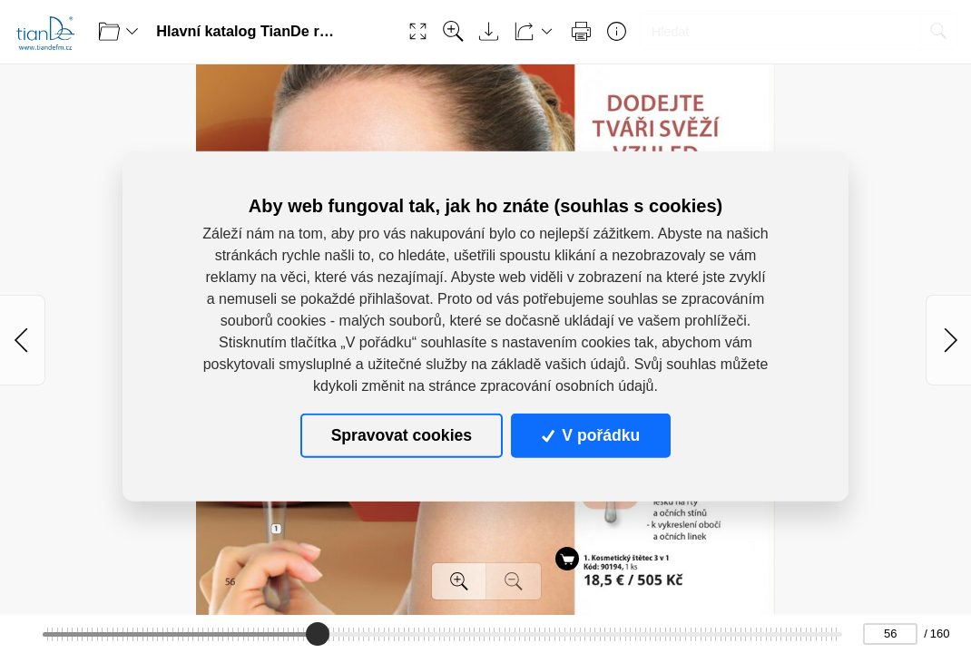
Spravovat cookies (401, 435)
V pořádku (591, 435)
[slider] (317, 634)
